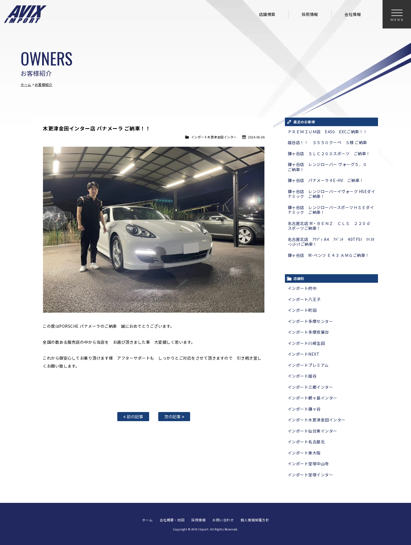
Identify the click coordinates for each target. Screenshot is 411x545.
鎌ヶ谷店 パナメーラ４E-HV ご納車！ (326, 180)
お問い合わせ (223, 519)
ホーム (25, 84)
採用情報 (310, 14)
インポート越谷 (302, 376)
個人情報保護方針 (255, 519)
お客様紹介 (44, 84)
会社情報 (352, 14)
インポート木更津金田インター (214, 137)
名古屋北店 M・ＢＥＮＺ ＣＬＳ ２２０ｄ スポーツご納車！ (331, 225)
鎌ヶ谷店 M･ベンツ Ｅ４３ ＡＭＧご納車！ (328, 255)
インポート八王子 (304, 299)
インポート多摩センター (310, 321)
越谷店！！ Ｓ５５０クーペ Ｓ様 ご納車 (327, 142)
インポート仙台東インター (312, 431)
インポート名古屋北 (306, 441)
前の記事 (133, 416)
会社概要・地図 (172, 519)
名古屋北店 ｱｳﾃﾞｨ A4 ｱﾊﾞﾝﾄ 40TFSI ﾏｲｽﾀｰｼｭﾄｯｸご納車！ (331, 241)
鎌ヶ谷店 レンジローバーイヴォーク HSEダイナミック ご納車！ (331, 194)
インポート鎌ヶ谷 (304, 409)
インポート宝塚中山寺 (308, 463)
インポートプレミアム (308, 365)
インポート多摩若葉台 (308, 332)
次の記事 (174, 416)
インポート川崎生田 (306, 343)
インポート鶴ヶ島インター (312, 398)
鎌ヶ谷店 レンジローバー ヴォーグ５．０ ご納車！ (329, 166)
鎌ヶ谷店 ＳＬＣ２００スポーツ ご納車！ (329, 153)
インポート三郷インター (310, 387)
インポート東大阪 (304, 453)
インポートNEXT (304, 354)
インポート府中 (302, 288)
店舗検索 (267, 14)
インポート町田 (302, 310)
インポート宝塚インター (310, 475)
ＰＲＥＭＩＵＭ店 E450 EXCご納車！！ (327, 131)
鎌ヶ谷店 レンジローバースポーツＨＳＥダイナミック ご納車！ (331, 209)
